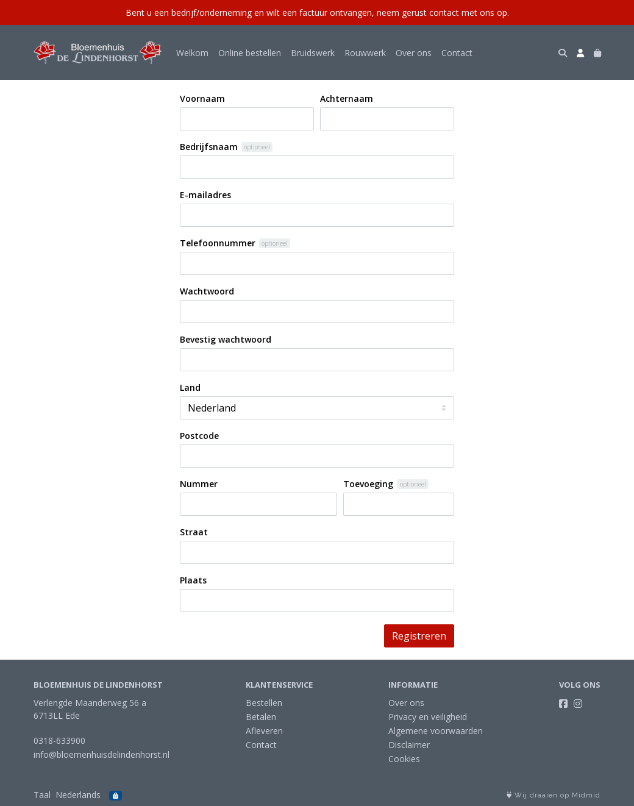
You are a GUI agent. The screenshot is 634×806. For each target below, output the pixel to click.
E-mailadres (205, 195)
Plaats (193, 580)
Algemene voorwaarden (435, 730)
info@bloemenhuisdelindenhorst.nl (101, 754)
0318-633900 (59, 740)
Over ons (414, 53)
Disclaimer (409, 745)
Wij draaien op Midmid (553, 795)
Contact (456, 53)
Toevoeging (368, 484)
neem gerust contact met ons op (442, 12)
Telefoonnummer (217, 243)
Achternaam (346, 98)
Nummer (199, 484)
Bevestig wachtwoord (225, 339)
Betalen (261, 716)
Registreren (419, 636)
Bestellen (264, 702)
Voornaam (202, 98)
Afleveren (264, 730)
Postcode (199, 435)
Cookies (404, 759)
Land (190, 387)
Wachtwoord (207, 291)
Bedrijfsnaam (209, 146)
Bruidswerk (313, 53)
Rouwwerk (365, 53)
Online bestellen (249, 53)
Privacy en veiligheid (427, 716)
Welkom (192, 53)
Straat (194, 532)
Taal (42, 795)
